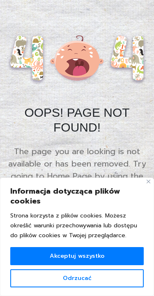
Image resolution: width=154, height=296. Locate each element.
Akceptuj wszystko (77, 256)
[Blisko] (148, 181)
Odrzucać (77, 278)
